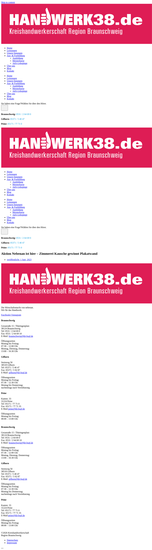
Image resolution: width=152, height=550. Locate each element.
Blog (9, 68)
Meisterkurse (18, 61)
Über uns (11, 66)
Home (9, 48)
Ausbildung (17, 58)
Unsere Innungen (14, 53)
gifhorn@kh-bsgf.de (18, 372)
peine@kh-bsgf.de (16, 409)
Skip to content (8, 2)
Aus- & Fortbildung (16, 55)
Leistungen (12, 50)
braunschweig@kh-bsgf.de (21, 336)
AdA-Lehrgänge (19, 63)
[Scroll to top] (2, 548)
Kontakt (10, 71)
